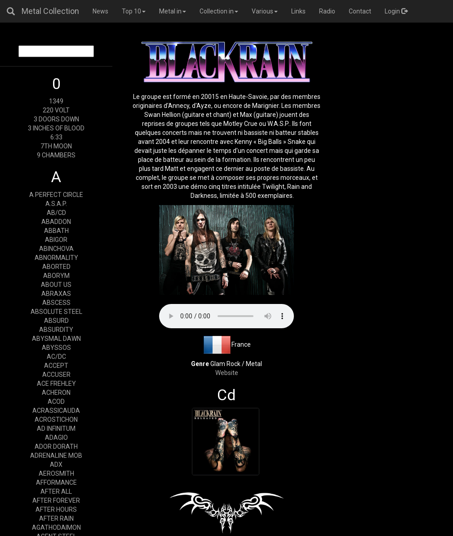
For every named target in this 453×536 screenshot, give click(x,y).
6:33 (56, 137)
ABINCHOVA (56, 248)
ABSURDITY (56, 329)
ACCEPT (56, 365)
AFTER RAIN (56, 518)
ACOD (56, 401)
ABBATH (56, 230)
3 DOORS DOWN (56, 119)
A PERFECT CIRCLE (56, 194)
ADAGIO (56, 437)
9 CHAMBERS (56, 155)
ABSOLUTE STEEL (56, 311)
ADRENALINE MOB (56, 455)
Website (226, 372)
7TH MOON (56, 146)
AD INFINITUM (56, 428)
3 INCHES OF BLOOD (56, 128)
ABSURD (56, 320)
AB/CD (56, 212)
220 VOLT (56, 110)
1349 (56, 101)
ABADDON (56, 221)
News (100, 11)
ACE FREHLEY (56, 383)
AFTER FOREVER (56, 500)
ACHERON (56, 392)
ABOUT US (56, 284)
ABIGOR (56, 239)
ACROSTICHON (56, 419)
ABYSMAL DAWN (56, 338)
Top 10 (134, 11)
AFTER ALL (56, 491)
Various (265, 11)
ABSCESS (56, 302)
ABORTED (56, 266)
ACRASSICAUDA (56, 410)
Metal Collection (50, 11)
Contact (360, 11)
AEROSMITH (56, 473)
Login (396, 11)
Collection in (219, 11)
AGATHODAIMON (56, 527)
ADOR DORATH (56, 446)
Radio (327, 11)
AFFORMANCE (56, 482)
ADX (56, 464)
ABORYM (56, 275)
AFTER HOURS (56, 509)
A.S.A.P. (56, 203)
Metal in (172, 11)
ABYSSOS (56, 347)
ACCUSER (56, 374)
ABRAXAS (56, 293)
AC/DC (56, 356)
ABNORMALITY (56, 257)
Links (298, 11)
